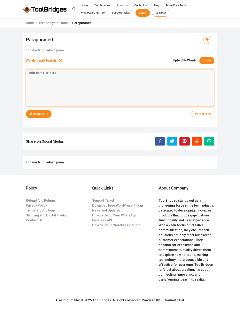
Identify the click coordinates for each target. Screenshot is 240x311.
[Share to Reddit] (197, 141)
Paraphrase (203, 114)
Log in (142, 12)
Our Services (102, 5)
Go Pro (207, 60)
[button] (74, 9)
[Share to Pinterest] (184, 141)
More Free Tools (176, 5)
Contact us (140, 5)
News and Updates (106, 210)
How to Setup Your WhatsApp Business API (114, 217)
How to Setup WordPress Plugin (116, 225)
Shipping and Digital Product (47, 215)
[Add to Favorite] (207, 40)
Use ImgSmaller (68, 300)
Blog (157, 5)
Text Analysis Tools (53, 23)
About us (122, 5)
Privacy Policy (36, 205)
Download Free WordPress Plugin (117, 205)
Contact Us (34, 220)
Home (84, 5)
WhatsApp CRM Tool (92, 12)
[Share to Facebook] (160, 141)
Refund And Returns (41, 200)
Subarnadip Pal (172, 300)
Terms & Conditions (41, 210)
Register (160, 12)
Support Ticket (121, 12)
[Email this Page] (209, 141)
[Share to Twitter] (172, 141)
